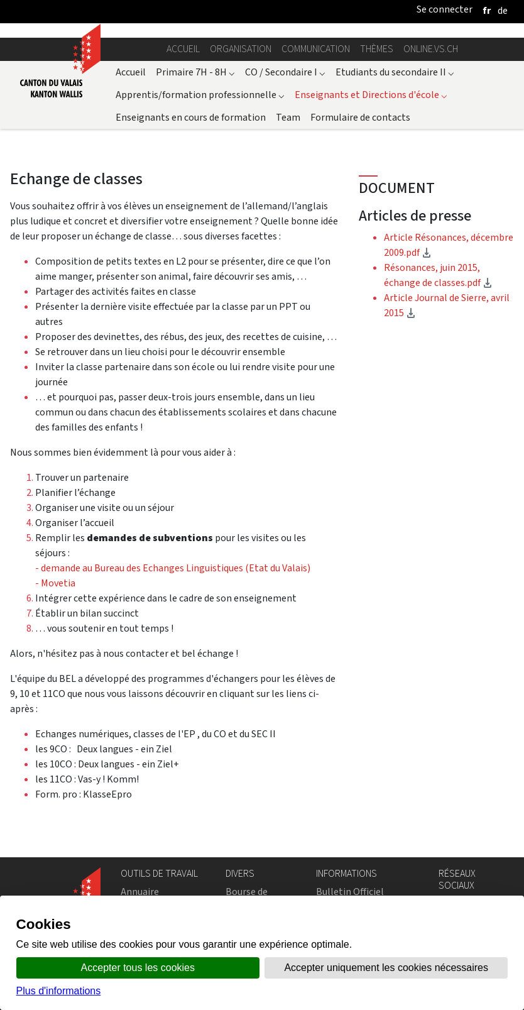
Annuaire (140, 891)
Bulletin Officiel (350, 891)
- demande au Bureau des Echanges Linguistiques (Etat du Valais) (172, 567)
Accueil (183, 48)
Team (288, 117)
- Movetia (55, 583)
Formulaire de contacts (360, 117)
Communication (315, 48)
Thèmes (376, 48)
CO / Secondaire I (285, 72)
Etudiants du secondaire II (395, 72)
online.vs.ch (430, 48)
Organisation (240, 48)
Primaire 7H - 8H (195, 72)
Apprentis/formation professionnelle (200, 94)
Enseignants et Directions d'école (371, 94)
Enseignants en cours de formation (191, 117)
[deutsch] (503, 10)
